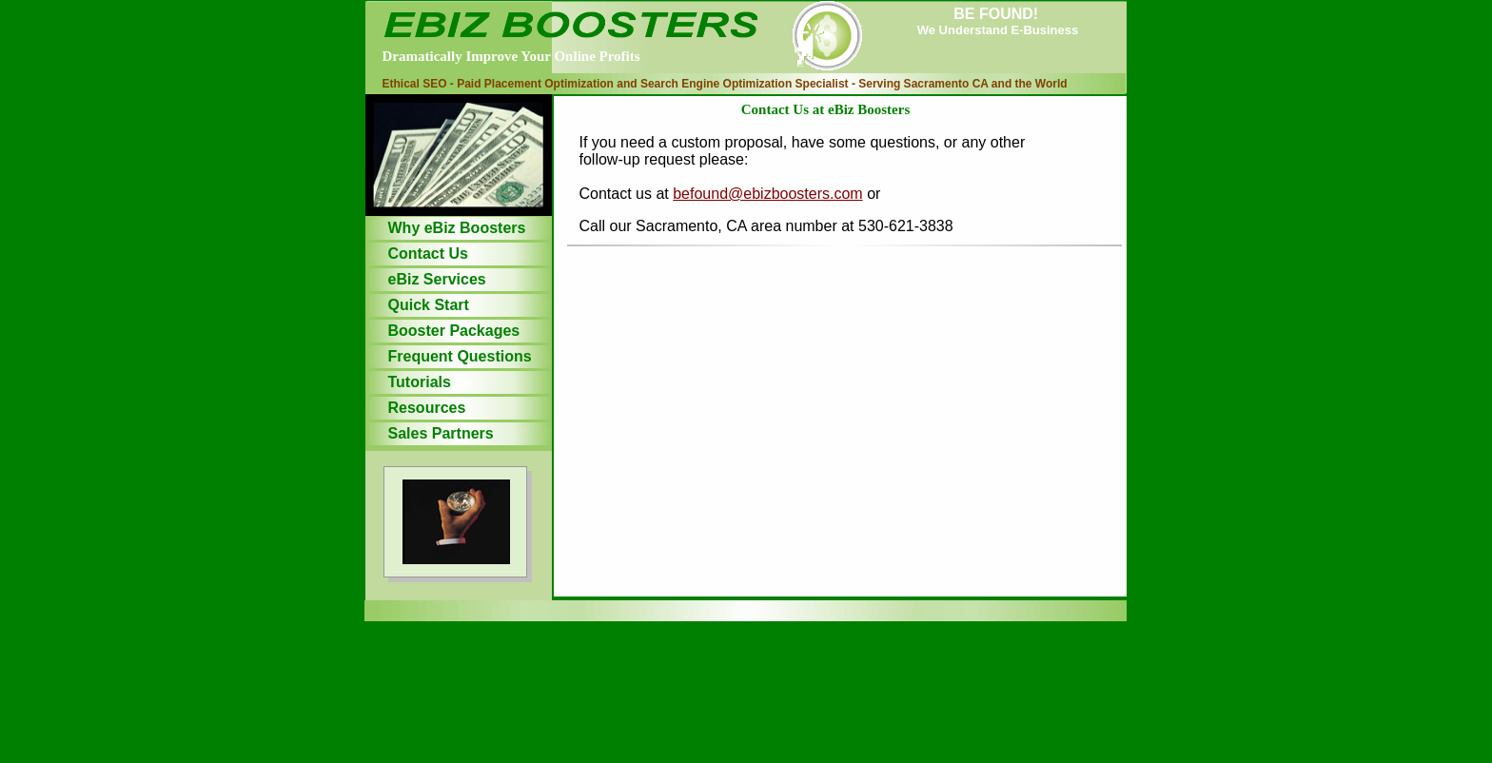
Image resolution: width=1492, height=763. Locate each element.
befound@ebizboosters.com (767, 194)
